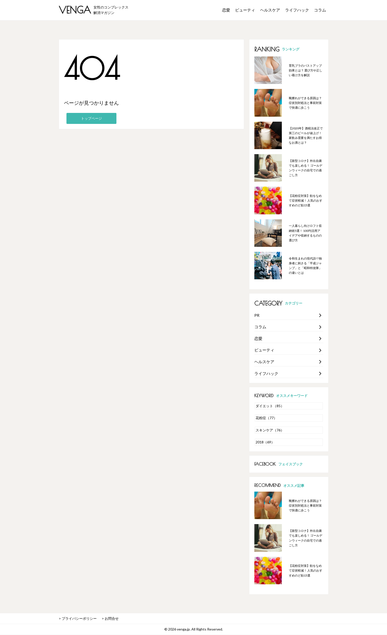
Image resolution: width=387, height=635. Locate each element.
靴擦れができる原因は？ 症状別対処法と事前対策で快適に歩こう (305, 102)
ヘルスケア (270, 9)
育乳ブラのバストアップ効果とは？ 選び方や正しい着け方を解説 (305, 70)
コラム (320, 9)
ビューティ (245, 9)
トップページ (91, 118)
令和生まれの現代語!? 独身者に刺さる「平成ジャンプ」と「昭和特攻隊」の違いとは (305, 266)
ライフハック (297, 9)
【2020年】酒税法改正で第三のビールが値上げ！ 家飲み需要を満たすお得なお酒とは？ (306, 135)
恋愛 (226, 9)
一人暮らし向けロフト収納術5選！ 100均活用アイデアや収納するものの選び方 (305, 233)
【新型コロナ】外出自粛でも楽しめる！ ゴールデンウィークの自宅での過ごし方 (305, 168)
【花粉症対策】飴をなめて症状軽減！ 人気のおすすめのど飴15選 (305, 200)
